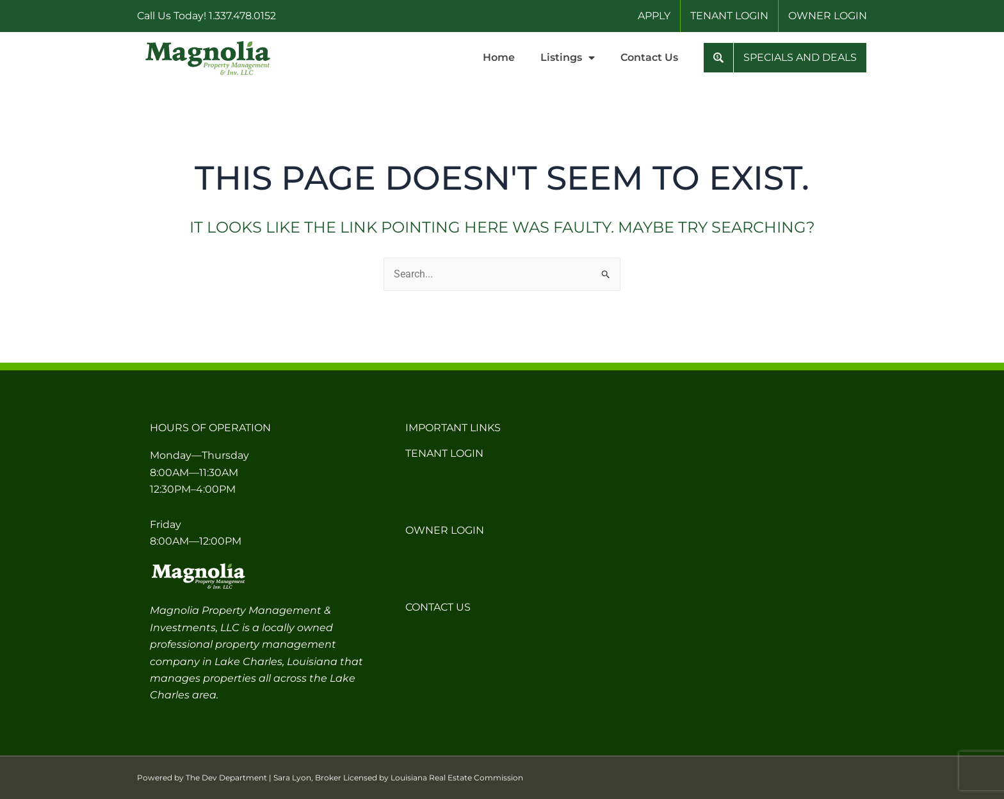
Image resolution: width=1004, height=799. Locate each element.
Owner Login (444, 530)
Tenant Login (444, 453)
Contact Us (649, 57)
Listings (567, 57)
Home (499, 57)
